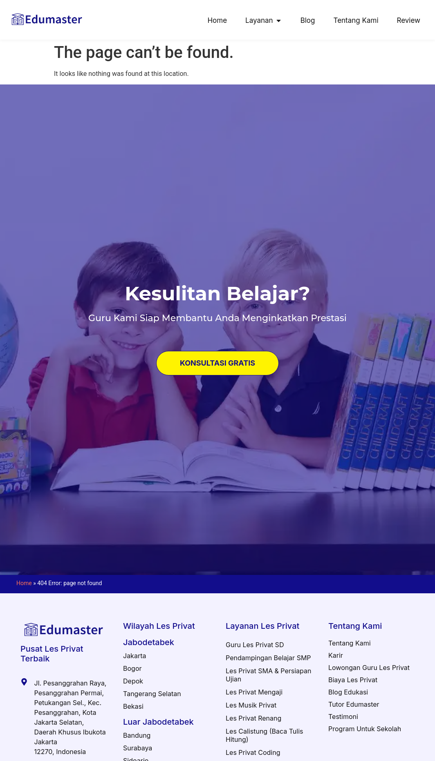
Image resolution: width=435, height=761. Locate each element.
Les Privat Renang (253, 718)
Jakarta (134, 656)
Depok (133, 681)
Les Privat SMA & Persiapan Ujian (268, 675)
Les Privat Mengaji (254, 692)
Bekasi (133, 706)
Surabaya (137, 748)
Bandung (136, 735)
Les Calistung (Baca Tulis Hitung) (264, 735)
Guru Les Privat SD (255, 645)
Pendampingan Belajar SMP (268, 658)
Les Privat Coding (253, 752)
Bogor (132, 668)
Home (24, 583)
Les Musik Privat (251, 705)
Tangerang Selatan (152, 694)
